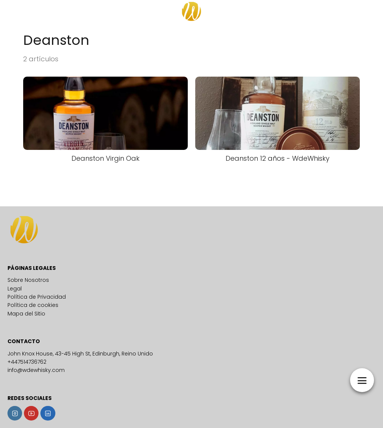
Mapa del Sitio (26, 313)
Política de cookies (32, 305)
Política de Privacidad (36, 297)
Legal (14, 288)
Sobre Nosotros (28, 280)
